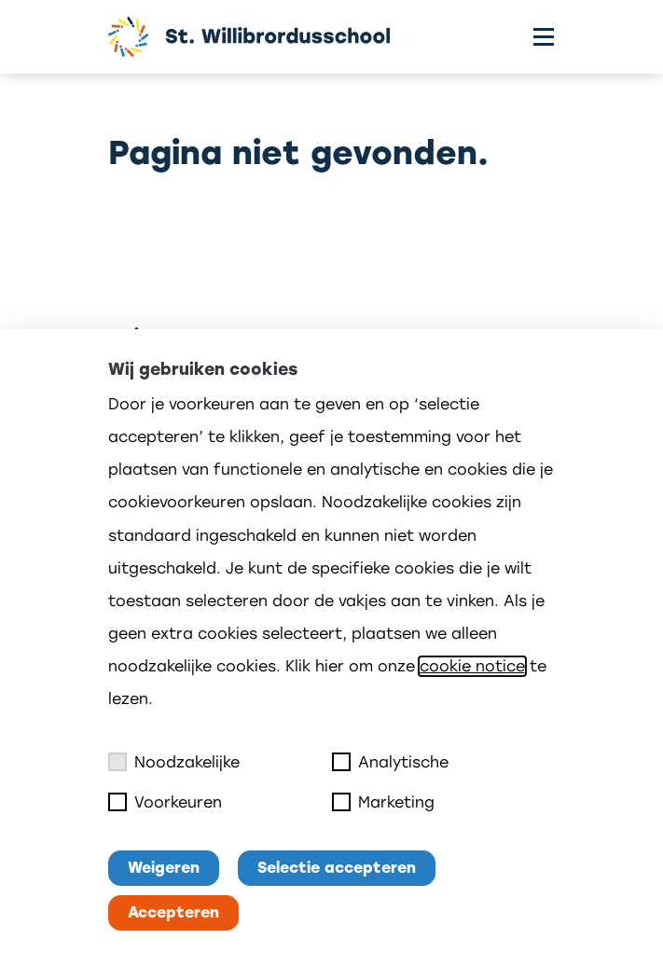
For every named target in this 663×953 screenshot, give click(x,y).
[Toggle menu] (543, 36)
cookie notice (472, 666)
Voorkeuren (165, 802)
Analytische (390, 762)
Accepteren (173, 912)
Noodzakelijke (174, 762)
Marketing (383, 802)
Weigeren (164, 868)
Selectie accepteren (336, 868)
